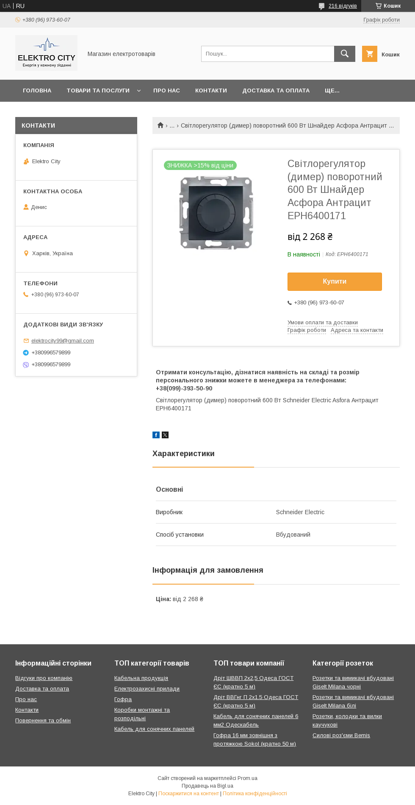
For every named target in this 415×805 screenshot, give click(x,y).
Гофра (123, 699)
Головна (37, 90)
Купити (335, 281)
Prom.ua (247, 778)
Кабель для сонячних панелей (154, 729)
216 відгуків (343, 6)
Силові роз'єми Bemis (341, 735)
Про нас (166, 90)
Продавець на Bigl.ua (207, 786)
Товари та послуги (98, 90)
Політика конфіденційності (255, 794)
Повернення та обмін (43, 720)
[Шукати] (344, 54)
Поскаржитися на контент (188, 794)
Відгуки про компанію (43, 678)
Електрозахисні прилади (147, 688)
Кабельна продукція (141, 678)
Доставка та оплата (276, 90)
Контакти (211, 90)
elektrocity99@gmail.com (62, 340)
